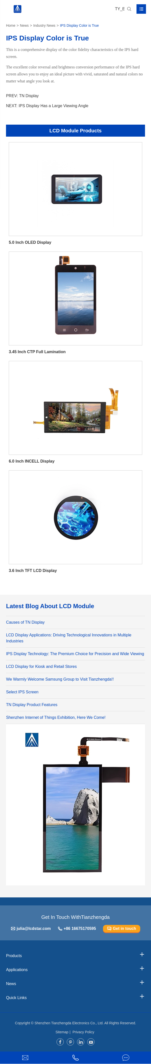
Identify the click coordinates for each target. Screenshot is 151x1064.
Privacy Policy (83, 1032)
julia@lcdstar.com (31, 928)
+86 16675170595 (77, 928)
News (24, 25)
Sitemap (62, 1032)
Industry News (44, 25)
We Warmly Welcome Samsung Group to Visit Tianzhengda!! (60, 679)
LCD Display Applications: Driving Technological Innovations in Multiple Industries (68, 638)
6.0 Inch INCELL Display (31, 461)
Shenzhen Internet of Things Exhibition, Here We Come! (56, 717)
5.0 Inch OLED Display (30, 242)
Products (75, 954)
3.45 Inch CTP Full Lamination (37, 352)
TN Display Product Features (31, 705)
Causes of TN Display (25, 622)
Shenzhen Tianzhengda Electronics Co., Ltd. (69, 1023)
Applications (75, 968)
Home (10, 25)
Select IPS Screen (22, 692)
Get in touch (121, 928)
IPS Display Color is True (79, 25)
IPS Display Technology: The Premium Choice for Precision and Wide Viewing (75, 654)
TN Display (29, 96)
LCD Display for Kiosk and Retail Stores (41, 666)
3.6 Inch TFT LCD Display (33, 570)
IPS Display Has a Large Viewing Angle (53, 106)
